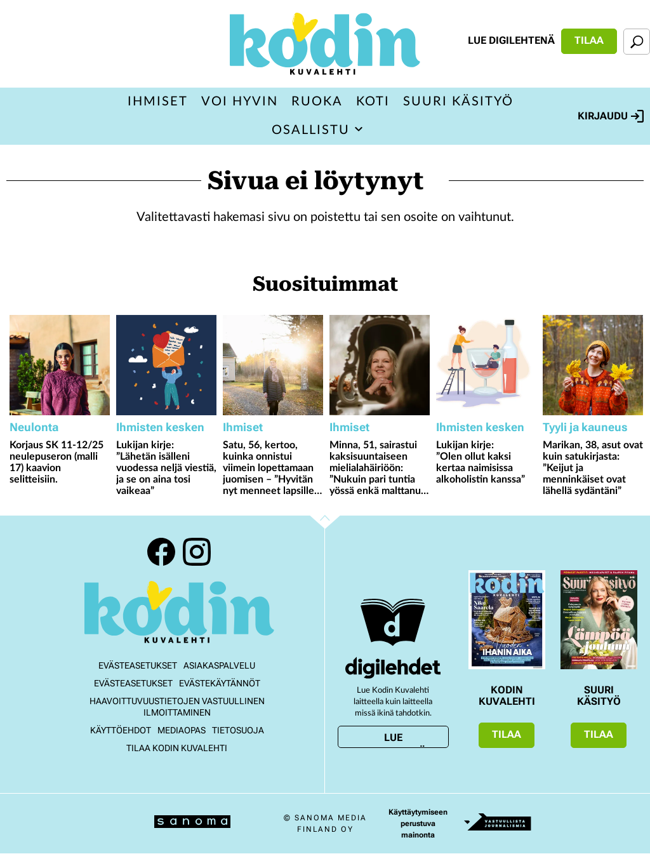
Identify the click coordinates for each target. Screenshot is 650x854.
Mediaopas (181, 730)
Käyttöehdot (120, 730)
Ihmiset (158, 101)
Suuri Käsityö (458, 101)
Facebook (161, 552)
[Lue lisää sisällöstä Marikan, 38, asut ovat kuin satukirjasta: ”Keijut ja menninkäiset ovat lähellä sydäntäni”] (593, 365)
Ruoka (317, 101)
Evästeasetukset (137, 665)
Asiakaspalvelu (219, 665)
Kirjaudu (611, 116)
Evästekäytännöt (219, 683)
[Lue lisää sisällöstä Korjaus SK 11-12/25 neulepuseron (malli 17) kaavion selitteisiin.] (60, 365)
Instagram (197, 552)
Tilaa (589, 40)
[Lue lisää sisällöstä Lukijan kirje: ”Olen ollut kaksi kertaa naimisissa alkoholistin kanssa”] (486, 365)
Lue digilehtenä (511, 40)
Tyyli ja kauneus (585, 427)
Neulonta (34, 427)
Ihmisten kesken (160, 427)
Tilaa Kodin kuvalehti (176, 748)
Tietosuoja (238, 730)
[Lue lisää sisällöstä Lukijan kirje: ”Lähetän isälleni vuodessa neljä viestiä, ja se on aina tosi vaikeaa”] (166, 365)
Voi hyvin (239, 101)
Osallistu (311, 130)
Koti (373, 101)
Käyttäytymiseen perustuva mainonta (418, 823)
